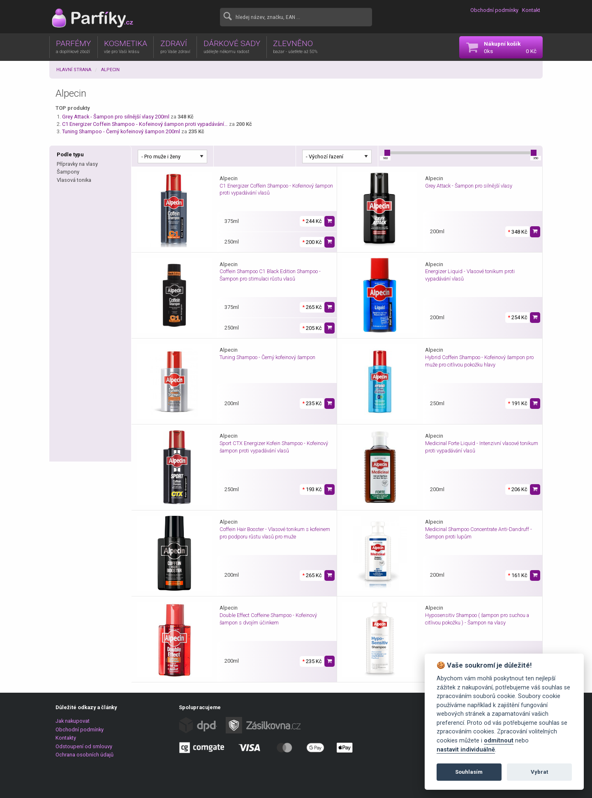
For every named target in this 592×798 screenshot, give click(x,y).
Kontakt (531, 10)
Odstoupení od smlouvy (84, 746)
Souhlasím (469, 772)
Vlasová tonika (74, 180)
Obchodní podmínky (494, 10)
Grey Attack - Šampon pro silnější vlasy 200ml (115, 117)
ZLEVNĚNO (295, 46)
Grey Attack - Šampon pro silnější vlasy (468, 186)
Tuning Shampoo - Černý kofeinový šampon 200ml (121, 131)
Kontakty (66, 738)
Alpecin (110, 69)
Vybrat (539, 772)
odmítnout (498, 740)
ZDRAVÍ (175, 46)
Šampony (68, 172)
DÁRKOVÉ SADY (232, 46)
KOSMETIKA (125, 46)
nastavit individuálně (466, 749)
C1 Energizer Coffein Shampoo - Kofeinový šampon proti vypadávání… (145, 124)
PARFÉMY (73, 46)
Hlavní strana (73, 69)
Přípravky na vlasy (77, 164)
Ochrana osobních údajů (84, 755)
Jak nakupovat (73, 721)
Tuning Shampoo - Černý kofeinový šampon (267, 357)
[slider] (387, 152)
